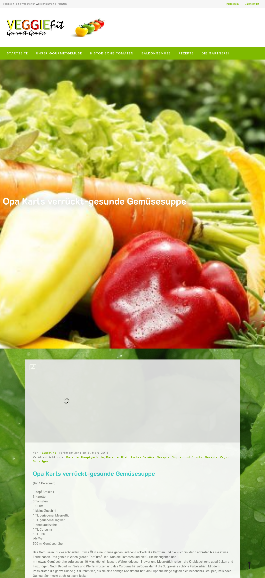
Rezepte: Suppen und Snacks (180, 464)
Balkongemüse (156, 53)
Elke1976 (49, 460)
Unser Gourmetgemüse (59, 53)
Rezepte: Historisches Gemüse (130, 464)
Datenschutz (252, 3)
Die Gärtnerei (215, 53)
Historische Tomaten (112, 53)
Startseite (17, 53)
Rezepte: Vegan (217, 464)
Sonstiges (41, 468)
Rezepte (186, 53)
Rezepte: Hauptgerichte (85, 464)
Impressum (232, 3)
